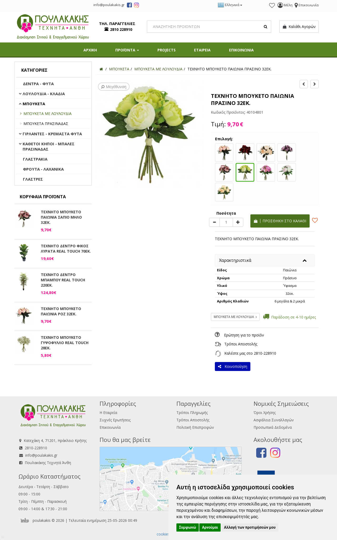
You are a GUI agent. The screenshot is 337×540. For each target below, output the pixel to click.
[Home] (101, 68)
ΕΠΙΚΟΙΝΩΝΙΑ (241, 49)
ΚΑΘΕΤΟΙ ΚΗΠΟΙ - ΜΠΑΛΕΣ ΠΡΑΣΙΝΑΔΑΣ (49, 146)
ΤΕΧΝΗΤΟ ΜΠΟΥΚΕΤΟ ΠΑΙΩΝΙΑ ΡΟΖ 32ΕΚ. (61, 311)
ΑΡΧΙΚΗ (90, 49)
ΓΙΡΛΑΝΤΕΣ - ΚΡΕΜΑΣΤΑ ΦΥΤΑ (52, 133)
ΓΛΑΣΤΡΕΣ (33, 179)
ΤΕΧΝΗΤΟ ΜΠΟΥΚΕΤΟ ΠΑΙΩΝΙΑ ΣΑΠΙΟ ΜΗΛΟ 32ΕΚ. (61, 217)
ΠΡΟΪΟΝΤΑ (127, 49)
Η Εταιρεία (108, 412)
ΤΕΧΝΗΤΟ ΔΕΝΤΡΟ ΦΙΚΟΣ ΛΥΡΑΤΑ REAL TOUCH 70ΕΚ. (66, 248)
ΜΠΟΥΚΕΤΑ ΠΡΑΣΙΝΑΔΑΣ (45, 123)
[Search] (209, 27)
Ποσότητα (226, 213)
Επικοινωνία (110, 427)
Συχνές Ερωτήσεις (115, 419)
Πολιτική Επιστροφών (195, 427)
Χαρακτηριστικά (235, 260)
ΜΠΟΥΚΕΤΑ (34, 103)
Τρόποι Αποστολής (240, 343)
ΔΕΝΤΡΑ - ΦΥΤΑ (38, 83)
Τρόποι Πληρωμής (192, 412)
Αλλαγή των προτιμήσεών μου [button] (250, 527)
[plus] (238, 222)
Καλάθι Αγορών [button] (299, 26)
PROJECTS (166, 49)
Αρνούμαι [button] (210, 527)
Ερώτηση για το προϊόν (244, 335)
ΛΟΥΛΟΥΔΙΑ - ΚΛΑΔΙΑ (44, 93)
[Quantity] (226, 222)
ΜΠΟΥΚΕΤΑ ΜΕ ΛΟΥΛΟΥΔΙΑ (47, 113)
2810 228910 (121, 29)
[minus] (214, 222)
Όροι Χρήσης (265, 412)
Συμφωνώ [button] (187, 527)
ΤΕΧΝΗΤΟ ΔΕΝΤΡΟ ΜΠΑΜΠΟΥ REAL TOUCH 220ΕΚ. (63, 280)
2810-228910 (265, 353)
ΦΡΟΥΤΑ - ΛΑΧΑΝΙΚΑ (43, 169)
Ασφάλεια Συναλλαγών (274, 419)
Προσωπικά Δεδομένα (273, 427)
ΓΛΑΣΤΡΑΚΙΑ (35, 159)
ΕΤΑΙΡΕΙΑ (202, 49)
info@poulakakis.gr (41, 455)
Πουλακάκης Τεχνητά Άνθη (48, 462)
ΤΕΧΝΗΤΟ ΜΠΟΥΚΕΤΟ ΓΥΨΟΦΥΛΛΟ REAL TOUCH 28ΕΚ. (64, 342)
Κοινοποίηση (232, 366)
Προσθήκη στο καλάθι (280, 220)
